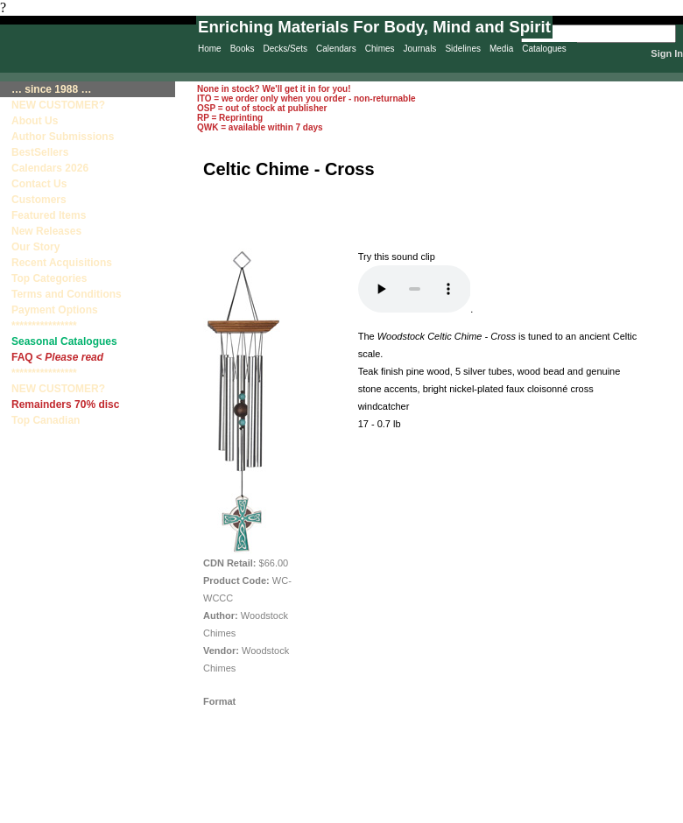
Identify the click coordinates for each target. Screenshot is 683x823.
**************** (44, 326)
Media (501, 48)
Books (242, 48)
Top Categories (49, 278)
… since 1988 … (51, 89)
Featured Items (48, 215)
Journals (420, 48)
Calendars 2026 (49, 168)
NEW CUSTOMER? (58, 105)
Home (210, 48)
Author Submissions (62, 136)
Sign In (667, 53)
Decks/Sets (285, 48)
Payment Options (54, 310)
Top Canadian (47, 420)
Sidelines (463, 48)
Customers (39, 199)
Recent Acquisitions (61, 263)
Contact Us (39, 184)
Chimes (380, 48)
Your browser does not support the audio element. (414, 289)
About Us (34, 121)
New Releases (46, 231)
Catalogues (544, 48)
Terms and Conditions (66, 294)
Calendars (336, 48)
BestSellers (39, 152)
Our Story (35, 247)
